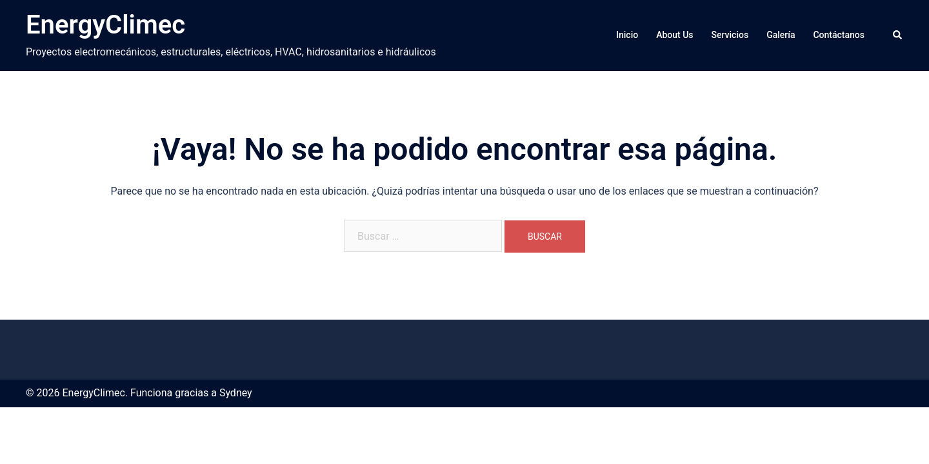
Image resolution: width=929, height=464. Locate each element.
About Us (674, 35)
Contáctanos (838, 35)
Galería (780, 35)
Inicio (627, 35)
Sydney (235, 393)
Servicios (730, 35)
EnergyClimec (105, 25)
